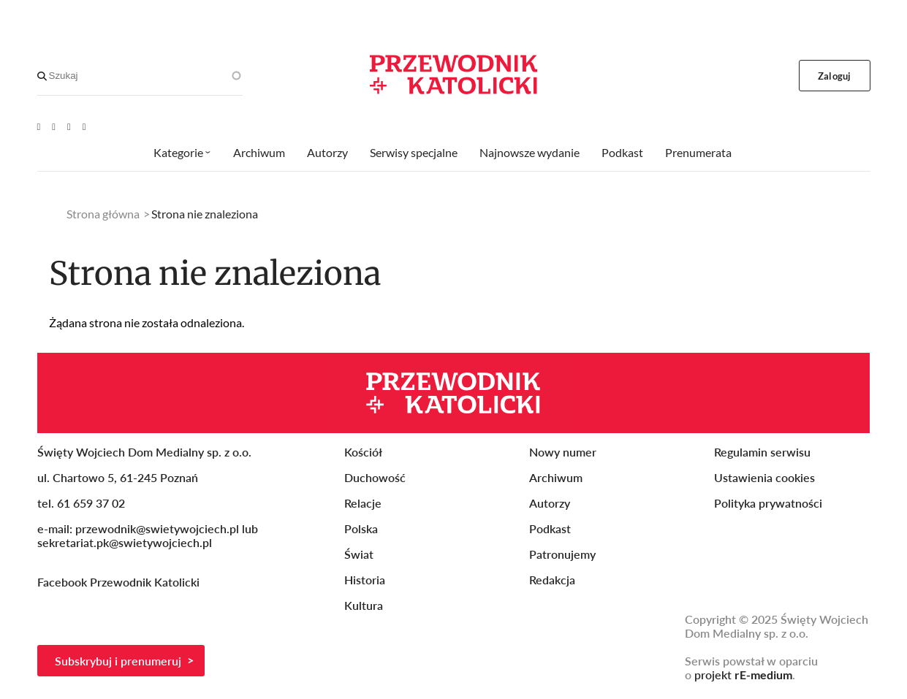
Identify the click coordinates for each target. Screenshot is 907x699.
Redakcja (552, 580)
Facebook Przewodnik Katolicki (119, 582)
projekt (743, 674)
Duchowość (375, 477)
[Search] (42, 76)
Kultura (363, 605)
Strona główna (103, 214)
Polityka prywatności (768, 503)
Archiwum (259, 152)
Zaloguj (834, 76)
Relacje (363, 503)
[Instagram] (84, 126)
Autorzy (327, 152)
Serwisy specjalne (414, 152)
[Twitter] (69, 126)
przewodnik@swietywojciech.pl (157, 528)
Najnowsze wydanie (529, 152)
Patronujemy (562, 554)
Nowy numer (562, 452)
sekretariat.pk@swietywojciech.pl (124, 542)
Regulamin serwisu (762, 452)
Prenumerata (698, 152)
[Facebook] (54, 126)
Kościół (363, 452)
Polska (361, 528)
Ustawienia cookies (764, 477)
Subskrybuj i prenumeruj (118, 661)
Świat (358, 554)
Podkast (622, 152)
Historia (364, 580)
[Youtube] (39, 126)
